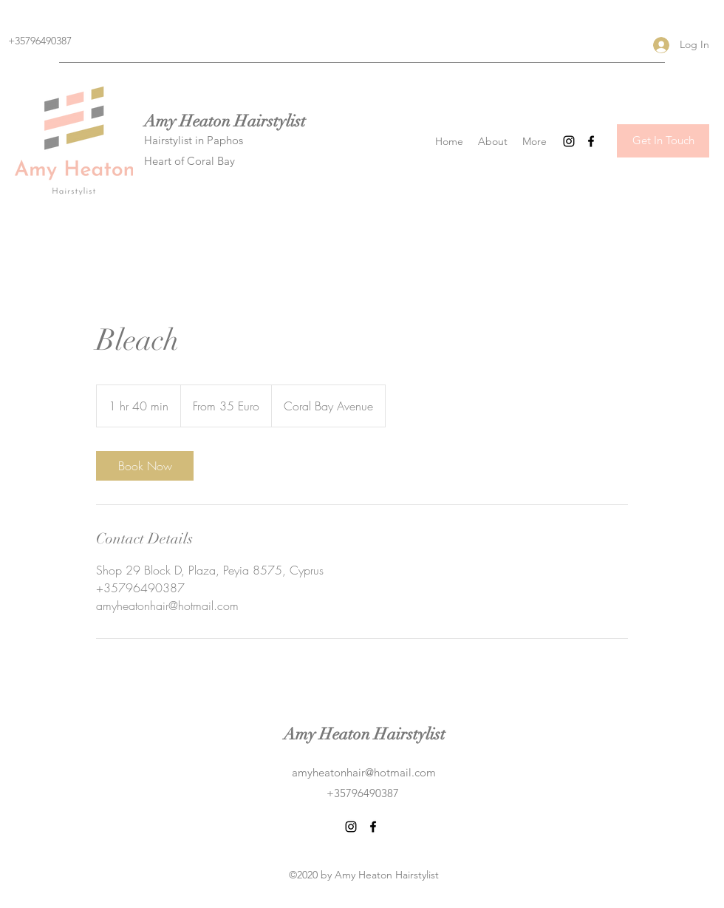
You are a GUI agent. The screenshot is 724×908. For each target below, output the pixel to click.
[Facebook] (591, 141)
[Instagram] (568, 141)
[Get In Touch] (663, 140)
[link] (145, 466)
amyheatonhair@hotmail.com (364, 772)
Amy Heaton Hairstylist (225, 121)
